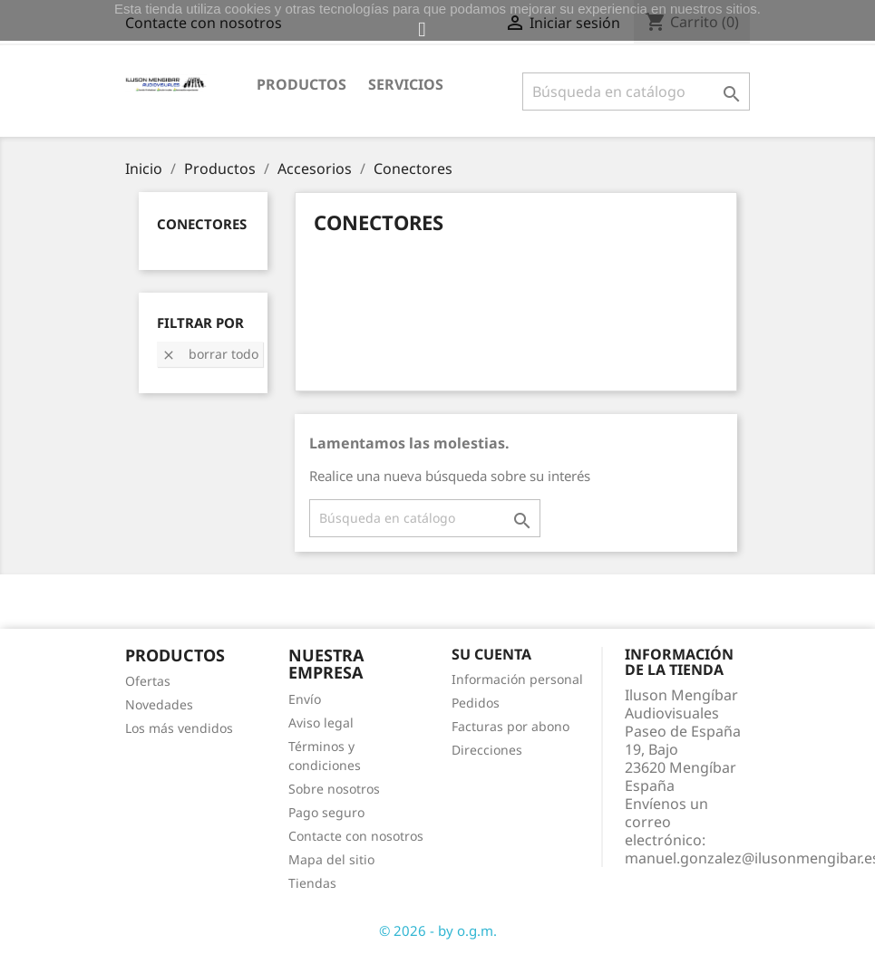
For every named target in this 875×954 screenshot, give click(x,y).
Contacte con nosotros (355, 835)
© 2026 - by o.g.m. (438, 930)
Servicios (405, 84)
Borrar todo (209, 353)
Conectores (202, 224)
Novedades (159, 704)
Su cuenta (491, 654)
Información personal (517, 679)
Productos (301, 84)
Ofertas (147, 680)
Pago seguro (326, 812)
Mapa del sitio (331, 859)
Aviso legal (321, 722)
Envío (304, 699)
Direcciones (487, 749)
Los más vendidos (179, 728)
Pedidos (476, 702)
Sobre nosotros (334, 788)
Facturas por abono (510, 726)
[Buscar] (636, 91)
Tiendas (312, 882)
